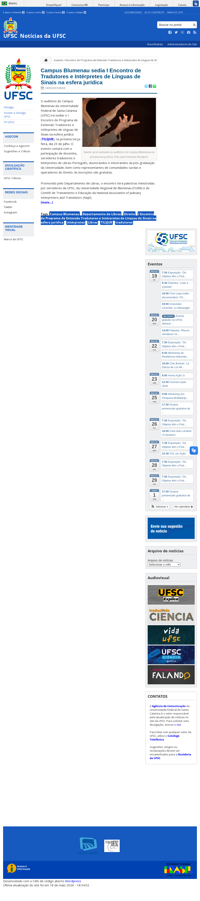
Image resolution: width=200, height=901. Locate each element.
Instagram (10, 212)
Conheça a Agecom (17, 146)
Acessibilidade (133, 12)
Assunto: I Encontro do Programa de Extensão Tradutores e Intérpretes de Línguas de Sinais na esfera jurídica (118, 60)
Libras (92, 236)
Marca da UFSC (13, 239)
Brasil (13, 3)
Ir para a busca (56, 12)
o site (177, 738)
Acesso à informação (141, 5)
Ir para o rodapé (76, 12)
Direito (129, 228)
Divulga (9, 107)
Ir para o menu (35, 12)
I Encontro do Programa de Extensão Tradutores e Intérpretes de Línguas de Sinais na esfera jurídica (98, 232)
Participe (116, 5)
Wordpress (73, 895)
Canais (184, 5)
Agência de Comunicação (169, 720)
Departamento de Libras (102, 228)
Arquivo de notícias (160, 574)
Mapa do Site (175, 12)
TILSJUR (47, 153)
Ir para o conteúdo (14, 12)
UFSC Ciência (12, 178)
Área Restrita (155, 44)
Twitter (8, 207)
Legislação (166, 5)
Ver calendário (183, 520)
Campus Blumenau (64, 228)
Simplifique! (73, 5)
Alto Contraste (154, 12)
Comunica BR (96, 5)
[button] (159, 520)
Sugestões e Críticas (17, 151)
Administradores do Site (182, 44)
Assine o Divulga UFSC (15, 114)
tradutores (124, 236)
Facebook (10, 201)
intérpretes (76, 236)
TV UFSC (9, 122)
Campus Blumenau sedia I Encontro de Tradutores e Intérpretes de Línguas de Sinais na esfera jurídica (96, 83)
